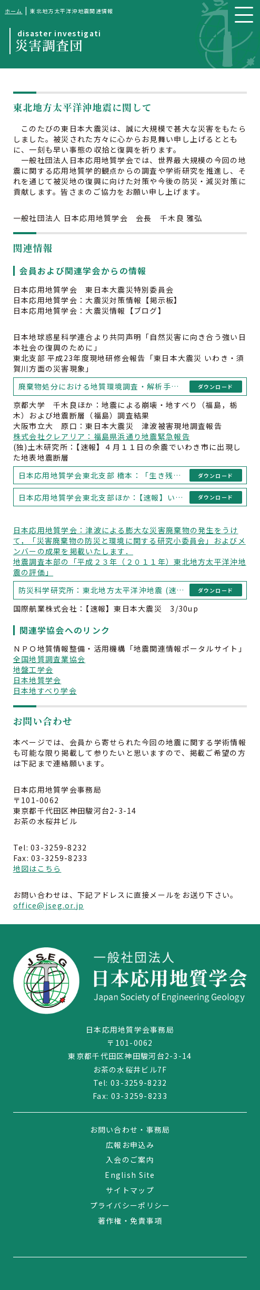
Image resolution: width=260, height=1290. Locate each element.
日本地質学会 (37, 680)
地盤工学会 (33, 669)
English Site (130, 1174)
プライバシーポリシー (130, 1205)
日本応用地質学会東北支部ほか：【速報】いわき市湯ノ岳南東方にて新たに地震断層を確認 (102, 497)
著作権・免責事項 (130, 1220)
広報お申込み (130, 1144)
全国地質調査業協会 (49, 659)
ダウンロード (216, 387)
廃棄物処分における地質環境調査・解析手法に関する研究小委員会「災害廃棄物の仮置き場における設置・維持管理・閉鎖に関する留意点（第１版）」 (102, 386)
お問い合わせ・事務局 (130, 1129)
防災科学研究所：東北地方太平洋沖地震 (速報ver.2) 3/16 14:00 (102, 590)
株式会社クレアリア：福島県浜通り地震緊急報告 (101, 436)
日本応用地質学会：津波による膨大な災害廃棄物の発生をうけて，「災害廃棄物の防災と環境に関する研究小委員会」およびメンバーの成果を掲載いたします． (129, 540)
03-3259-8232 (139, 1082)
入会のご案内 (130, 1159)
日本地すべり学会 (45, 690)
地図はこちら (37, 868)
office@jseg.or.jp (48, 905)
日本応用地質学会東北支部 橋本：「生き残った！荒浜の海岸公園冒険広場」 (102, 475)
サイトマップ (130, 1190)
